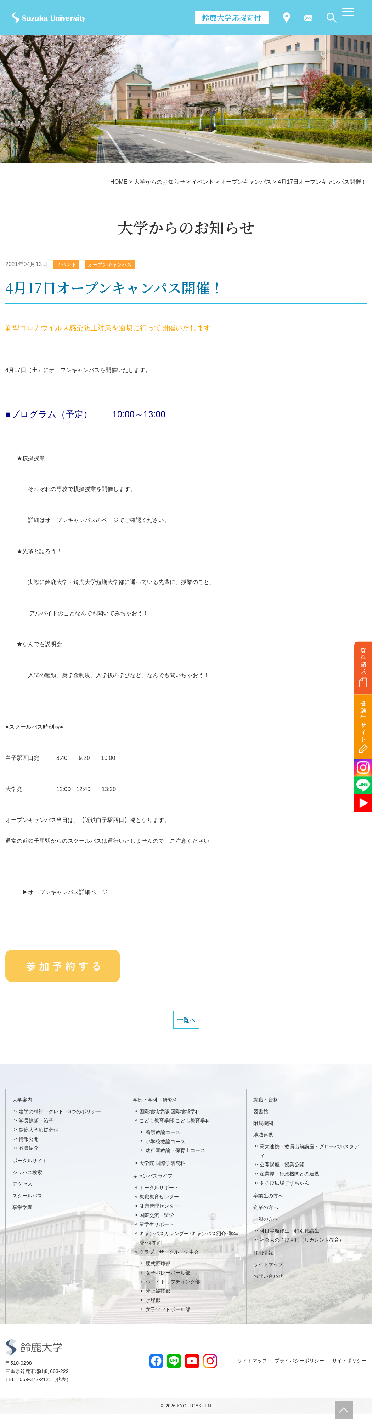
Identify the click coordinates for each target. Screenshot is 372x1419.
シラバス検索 (27, 1177)
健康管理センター (159, 1211)
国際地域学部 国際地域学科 (169, 1117)
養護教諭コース (163, 1137)
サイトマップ (268, 1269)
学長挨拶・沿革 (36, 1126)
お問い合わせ (268, 1281)
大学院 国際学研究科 (162, 1168)
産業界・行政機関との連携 (289, 1179)
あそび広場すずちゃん (284, 1188)
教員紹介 (29, 1153)
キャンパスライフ (153, 1181)
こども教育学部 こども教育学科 (174, 1126)
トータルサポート (159, 1193)
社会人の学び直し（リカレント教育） (302, 1245)
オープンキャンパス (117, 265)
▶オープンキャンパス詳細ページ (56, 893)
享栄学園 (22, 1212)
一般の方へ (265, 1224)
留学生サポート (156, 1229)
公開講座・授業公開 (282, 1170)
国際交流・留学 (156, 1220)
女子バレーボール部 (168, 1278)
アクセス (22, 1189)
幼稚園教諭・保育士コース (175, 1156)
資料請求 (363, 661)
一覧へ (186, 1022)
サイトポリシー (349, 1366)
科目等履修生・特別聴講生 (289, 1236)
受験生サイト (363, 721)
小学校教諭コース (165, 1147)
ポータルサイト (29, 1166)
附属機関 (263, 1128)
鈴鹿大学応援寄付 (231, 17)
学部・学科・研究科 (155, 1105)
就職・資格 (265, 1105)
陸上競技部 (158, 1296)
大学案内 (22, 1105)
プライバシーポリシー (299, 1366)
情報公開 (29, 1144)
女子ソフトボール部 (168, 1314)
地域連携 (263, 1140)
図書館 (260, 1117)
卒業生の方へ (268, 1201)
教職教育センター (159, 1202)
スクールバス (27, 1201)
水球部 (153, 1305)
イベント (68, 265)
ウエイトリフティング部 (173, 1287)
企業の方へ (265, 1212)
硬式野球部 (158, 1269)
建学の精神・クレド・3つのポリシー (60, 1117)
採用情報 (263, 1258)
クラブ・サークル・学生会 (169, 1257)
